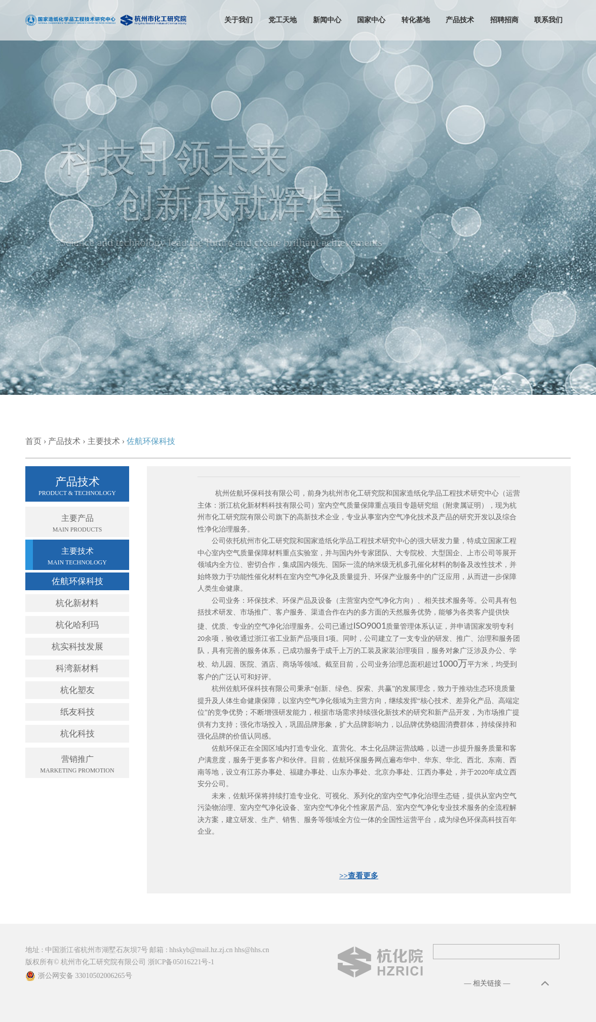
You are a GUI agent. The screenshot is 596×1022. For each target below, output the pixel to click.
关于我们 (238, 20)
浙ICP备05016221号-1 (181, 962)
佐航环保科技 (77, 581)
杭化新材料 (77, 603)
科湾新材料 (77, 668)
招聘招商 (504, 20)
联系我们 (548, 20)
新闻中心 (327, 20)
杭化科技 (77, 734)
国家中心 (371, 20)
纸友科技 (77, 712)
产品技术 (460, 20)
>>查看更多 (358, 876)
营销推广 (77, 765)
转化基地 (416, 20)
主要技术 (104, 441)
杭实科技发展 (77, 646)
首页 (33, 441)
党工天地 (282, 20)
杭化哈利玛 (77, 625)
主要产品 (77, 524)
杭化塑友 (77, 690)
